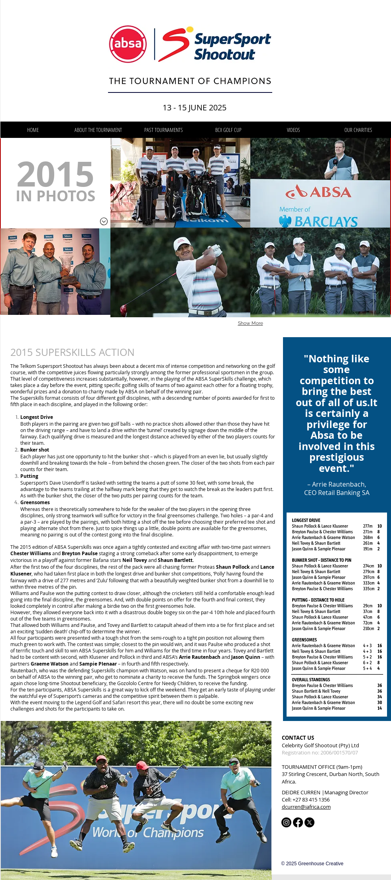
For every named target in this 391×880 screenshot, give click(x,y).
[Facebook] (298, 822)
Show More (250, 323)
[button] (163, 130)
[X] (309, 822)
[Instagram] (286, 822)
